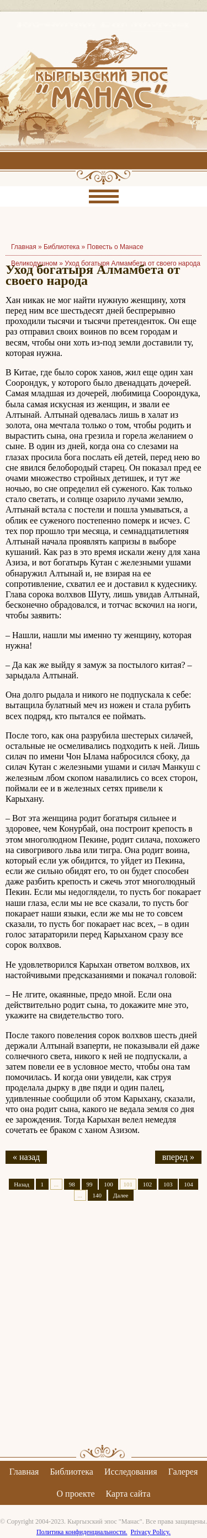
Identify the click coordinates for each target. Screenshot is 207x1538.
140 (97, 1195)
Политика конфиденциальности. (82, 1532)
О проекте (76, 1493)
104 (188, 1184)
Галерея (183, 1471)
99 (90, 1184)
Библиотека (61, 247)
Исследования (130, 1471)
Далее (121, 1195)
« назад (26, 1157)
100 (108, 1184)
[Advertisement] (103, 1332)
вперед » (178, 1157)
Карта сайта (128, 1493)
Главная (24, 1471)
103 (168, 1184)
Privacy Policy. (151, 1532)
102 (147, 1184)
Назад (21, 1184)
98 (72, 1184)
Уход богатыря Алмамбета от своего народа (132, 263)
